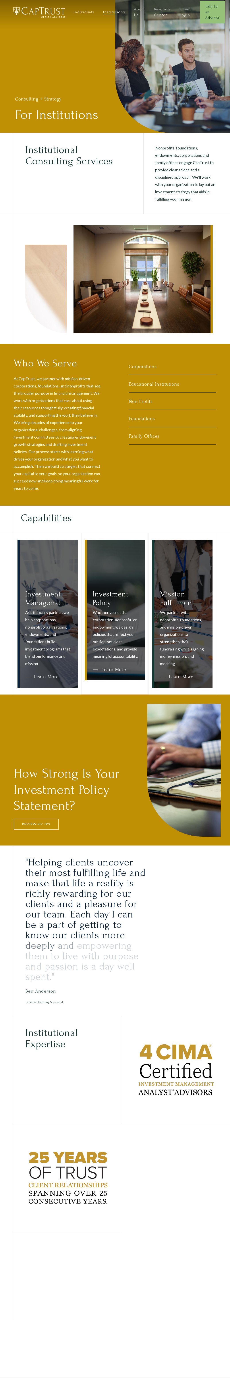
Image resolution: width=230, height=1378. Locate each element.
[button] (42, 676)
